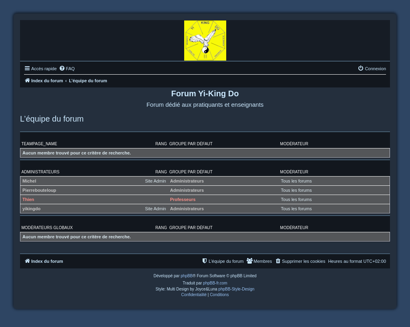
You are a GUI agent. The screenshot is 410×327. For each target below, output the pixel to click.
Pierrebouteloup (39, 190)
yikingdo (31, 208)
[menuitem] (67, 68)
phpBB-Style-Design (236, 289)
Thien (28, 199)
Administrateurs (41, 172)
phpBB (187, 276)
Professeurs (183, 199)
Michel (29, 181)
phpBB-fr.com (215, 283)
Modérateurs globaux (47, 227)
